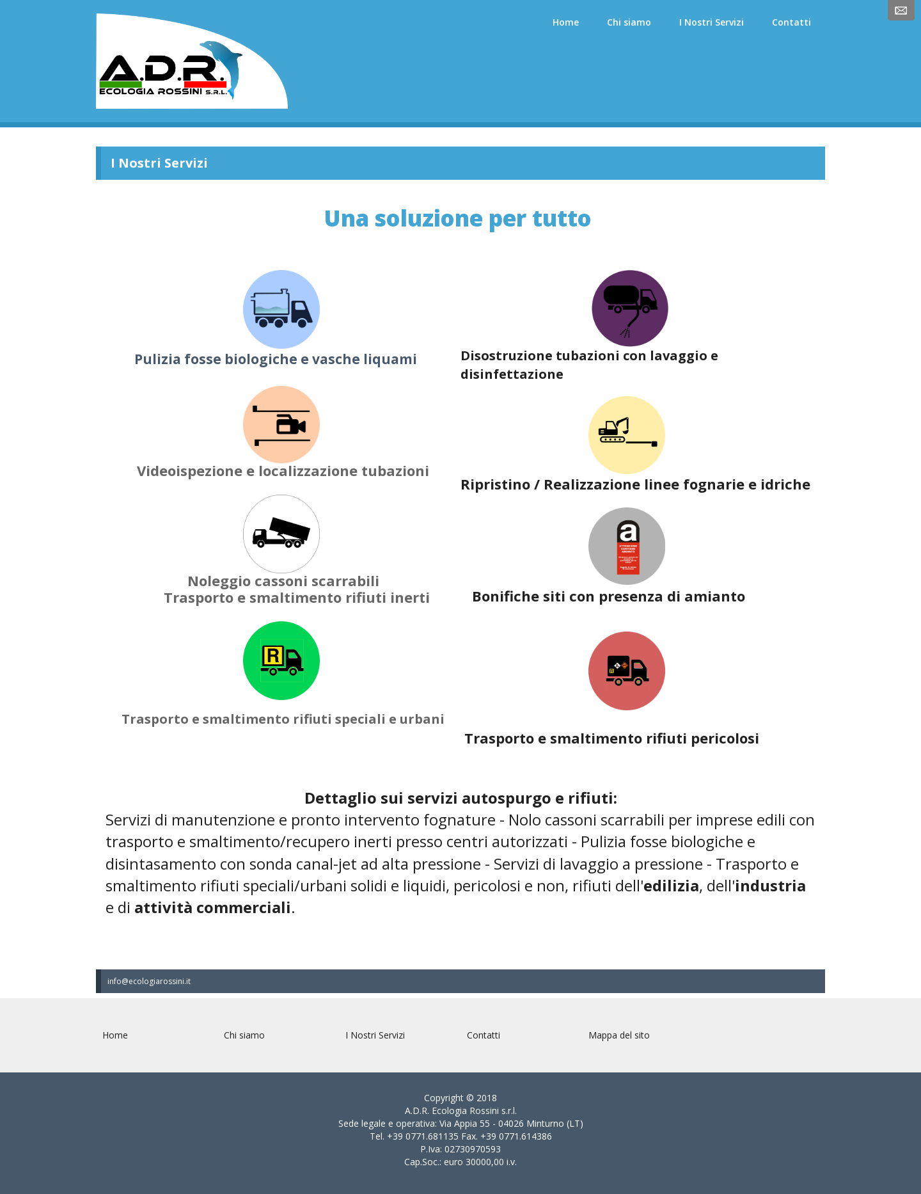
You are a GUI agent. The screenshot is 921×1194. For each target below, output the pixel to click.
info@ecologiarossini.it (149, 981)
